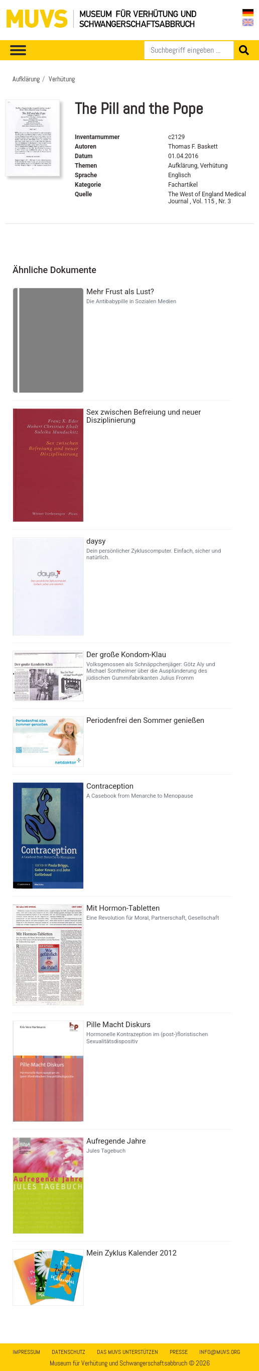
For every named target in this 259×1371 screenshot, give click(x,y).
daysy (95, 541)
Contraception (110, 786)
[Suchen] (189, 50)
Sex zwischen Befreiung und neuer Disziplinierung (143, 416)
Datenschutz (68, 1352)
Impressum (26, 1352)
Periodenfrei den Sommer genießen (145, 720)
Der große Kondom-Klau (126, 655)
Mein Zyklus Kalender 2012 (131, 1253)
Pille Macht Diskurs (118, 1025)
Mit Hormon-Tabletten (123, 908)
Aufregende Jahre (116, 1141)
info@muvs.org (219, 1352)
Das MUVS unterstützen (127, 1352)
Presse (179, 1352)
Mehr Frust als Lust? (120, 292)
